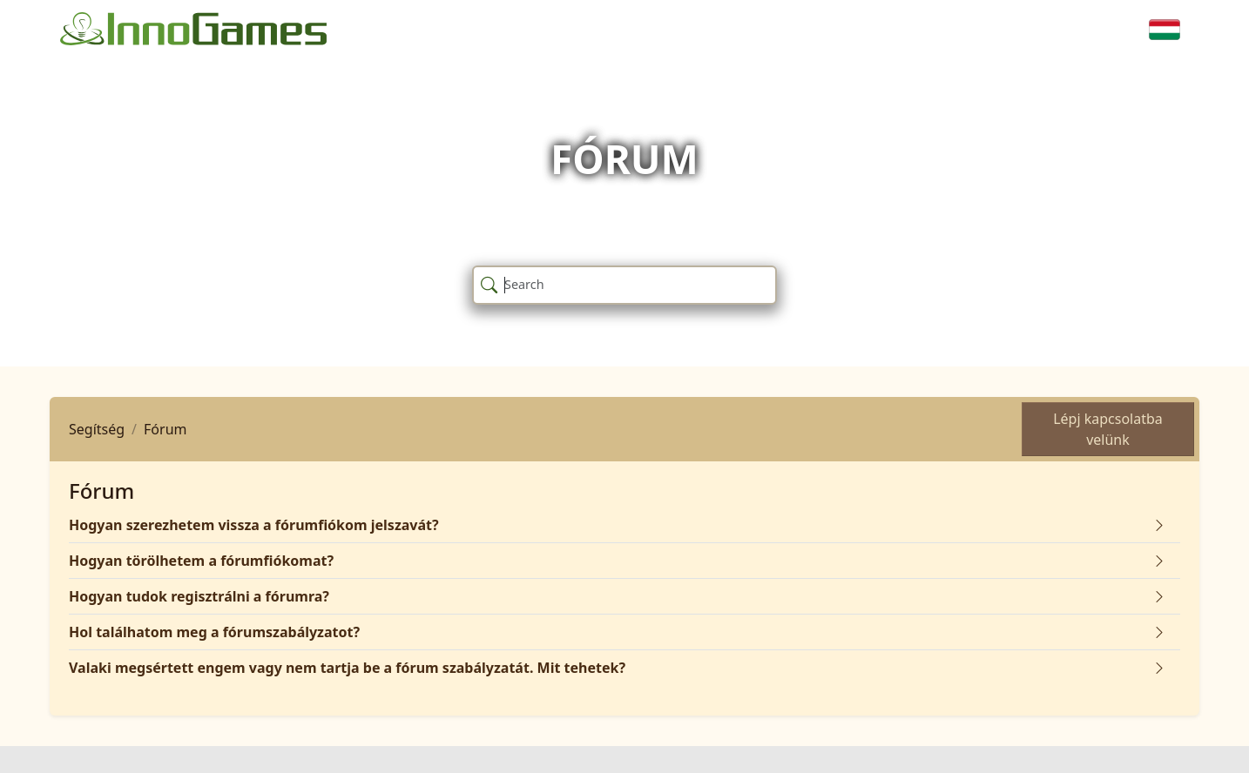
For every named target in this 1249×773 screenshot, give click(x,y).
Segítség (97, 429)
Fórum (165, 429)
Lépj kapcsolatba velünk (1108, 429)
